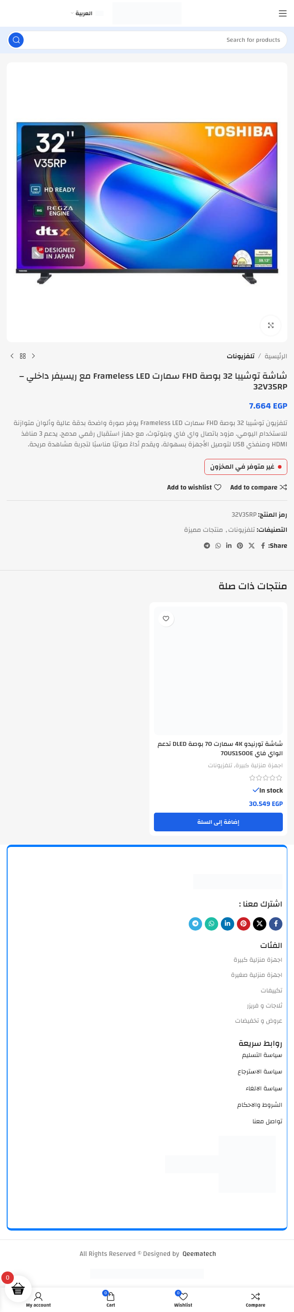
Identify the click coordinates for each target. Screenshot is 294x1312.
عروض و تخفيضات (258, 1020)
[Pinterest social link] (240, 546)
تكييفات (271, 990)
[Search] (147, 40)
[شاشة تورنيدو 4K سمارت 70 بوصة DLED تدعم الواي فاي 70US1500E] (218, 671)
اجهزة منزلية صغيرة (256, 974)
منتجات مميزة (203, 530)
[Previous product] (33, 356)
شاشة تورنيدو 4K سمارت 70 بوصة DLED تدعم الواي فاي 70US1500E (225, 748)
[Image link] (237, 881)
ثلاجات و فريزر (264, 1005)
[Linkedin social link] (229, 546)
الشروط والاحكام (259, 1104)
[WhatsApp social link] (218, 546)
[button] (218, 821)
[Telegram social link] (207, 546)
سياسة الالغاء (264, 1088)
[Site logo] (147, 13)
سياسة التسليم (262, 1055)
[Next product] (12, 356)
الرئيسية (276, 356)
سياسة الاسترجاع (260, 1071)
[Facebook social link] (262, 546)
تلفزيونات (240, 356)
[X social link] (251, 546)
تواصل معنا (267, 1121)
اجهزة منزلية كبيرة (258, 764)
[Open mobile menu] (283, 13)
